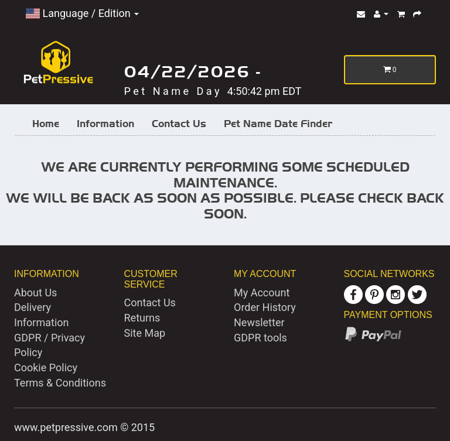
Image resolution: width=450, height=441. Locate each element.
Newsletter (259, 322)
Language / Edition (82, 13)
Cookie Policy (45, 367)
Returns (142, 318)
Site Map (145, 333)
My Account (261, 292)
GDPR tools (260, 337)
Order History (265, 307)
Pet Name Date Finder (278, 123)
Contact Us (179, 123)
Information (105, 123)
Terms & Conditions (60, 383)
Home (45, 123)
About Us (35, 292)
